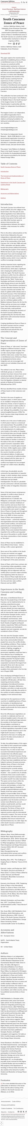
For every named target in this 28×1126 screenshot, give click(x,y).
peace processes (9, 17)
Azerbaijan (12, 15)
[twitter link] (23, 1112)
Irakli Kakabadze (14, 11)
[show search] (21, 2)
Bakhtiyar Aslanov (20, 9)
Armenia (6, 15)
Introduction (5, 172)
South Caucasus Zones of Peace (11, 168)
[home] (10, 2)
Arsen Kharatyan (7, 9)
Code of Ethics (18, 1102)
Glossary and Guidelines (9, 1105)
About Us (4, 1112)
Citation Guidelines (7, 1109)
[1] (26, 250)
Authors (3, 199)
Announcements (6, 1102)
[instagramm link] (21, 1112)
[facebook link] (26, 1112)
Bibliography (5, 190)
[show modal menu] (26, 2)
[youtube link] (18, 1112)
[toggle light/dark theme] (23, 2)
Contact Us (12, 1112)
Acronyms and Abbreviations (10, 194)
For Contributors (20, 1109)
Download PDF (5, 54)
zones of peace (19, 17)
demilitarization (19, 15)
